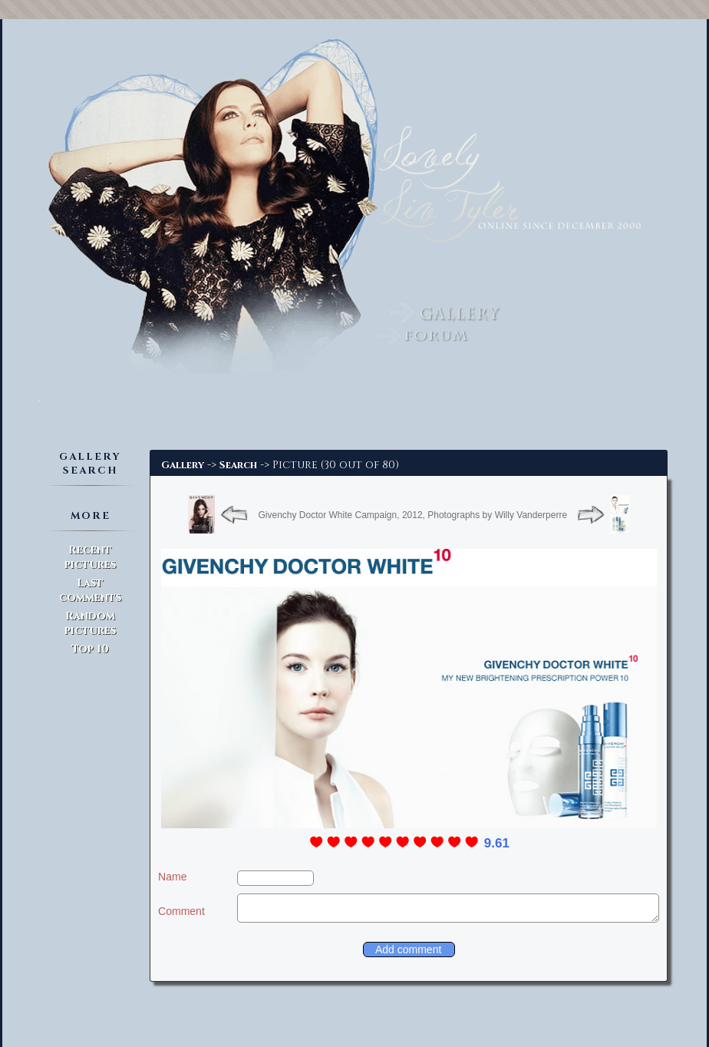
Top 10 (90, 649)
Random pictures (90, 623)
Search (238, 465)
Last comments (90, 590)
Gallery (182, 465)
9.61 (496, 843)
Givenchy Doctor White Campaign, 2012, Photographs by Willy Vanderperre (412, 515)
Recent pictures (90, 557)
